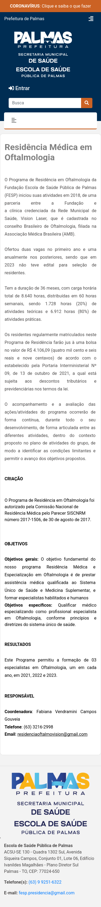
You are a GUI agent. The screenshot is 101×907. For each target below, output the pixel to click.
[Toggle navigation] (91, 19)
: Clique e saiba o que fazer (50, 6)
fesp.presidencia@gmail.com (47, 892)
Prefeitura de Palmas (24, 18)
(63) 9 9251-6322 (45, 882)
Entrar (19, 88)
